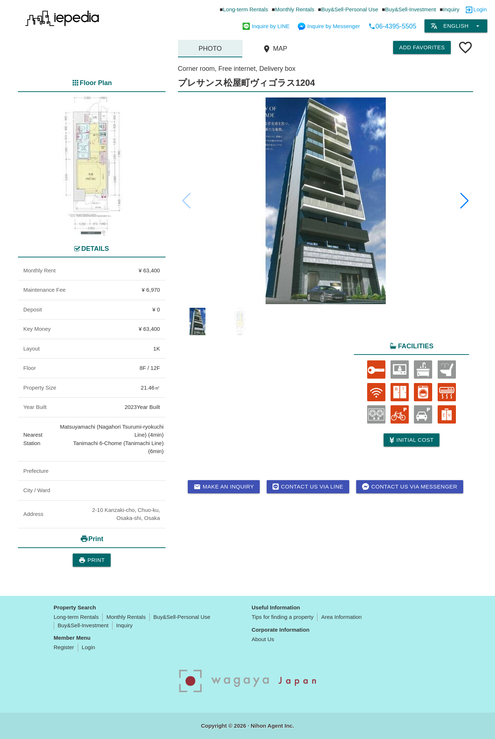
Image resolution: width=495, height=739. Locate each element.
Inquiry (451, 9)
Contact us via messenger (409, 486)
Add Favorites (422, 47)
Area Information (341, 617)
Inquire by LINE (266, 26)
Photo (210, 48)
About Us (263, 639)
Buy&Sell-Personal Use (349, 9)
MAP (274, 49)
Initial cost (411, 440)
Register (64, 647)
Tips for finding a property (283, 617)
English (455, 25)
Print (92, 560)
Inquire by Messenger (329, 26)
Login (480, 9)
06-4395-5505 (392, 26)
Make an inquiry (224, 486)
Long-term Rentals (245, 9)
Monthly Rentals (295, 9)
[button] (464, 201)
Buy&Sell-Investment (410, 9)
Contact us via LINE (308, 486)
